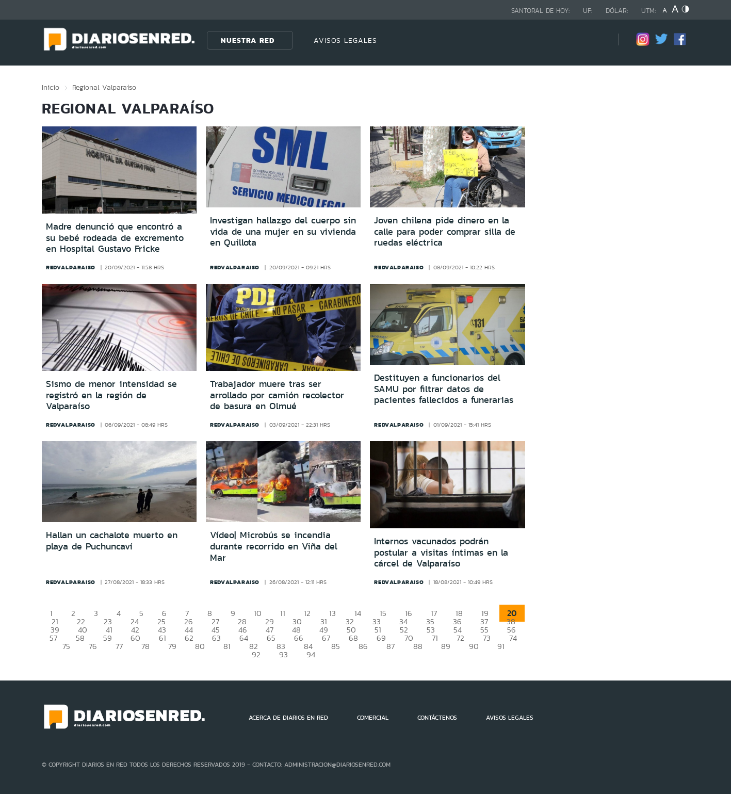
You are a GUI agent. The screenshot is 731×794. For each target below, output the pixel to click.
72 (460, 638)
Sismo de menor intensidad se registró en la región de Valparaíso (111, 395)
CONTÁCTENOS (437, 717)
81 (227, 646)
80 (200, 646)
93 (283, 654)
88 (418, 646)
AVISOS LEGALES (345, 40)
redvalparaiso (70, 267)
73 (487, 638)
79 (172, 646)
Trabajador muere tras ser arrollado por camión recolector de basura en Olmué (277, 395)
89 (445, 646)
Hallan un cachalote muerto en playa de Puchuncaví (111, 540)
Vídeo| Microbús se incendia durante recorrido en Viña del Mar (273, 546)
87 (390, 646)
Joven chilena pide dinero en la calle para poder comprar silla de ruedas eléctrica (444, 231)
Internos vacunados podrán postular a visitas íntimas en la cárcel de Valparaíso (441, 552)
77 (119, 646)
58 (80, 638)
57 (53, 638)
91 (501, 646)
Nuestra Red (247, 40)
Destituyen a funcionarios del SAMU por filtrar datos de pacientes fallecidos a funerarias (443, 389)
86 (363, 646)
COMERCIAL (372, 717)
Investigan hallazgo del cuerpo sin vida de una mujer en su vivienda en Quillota (283, 231)
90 (474, 646)
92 (256, 654)
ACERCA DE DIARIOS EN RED (288, 717)
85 (335, 646)
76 (93, 646)
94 (310, 654)
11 (282, 613)
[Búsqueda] (595, 40)
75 (66, 646)
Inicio (50, 87)
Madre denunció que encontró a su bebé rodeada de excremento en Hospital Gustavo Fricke (115, 237)
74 (513, 638)
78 (145, 646)
